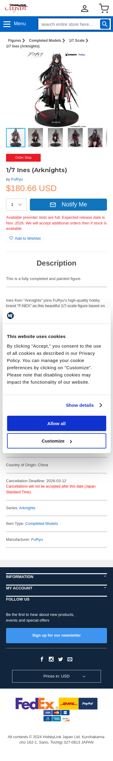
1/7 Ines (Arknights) (22, 46)
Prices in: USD (56, 676)
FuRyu (17, 179)
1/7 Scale (76, 40)
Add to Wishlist (25, 238)
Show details (80, 405)
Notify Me (68, 204)
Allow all (56, 423)
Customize (57, 440)
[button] (96, 62)
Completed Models (45, 40)
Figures (14, 40)
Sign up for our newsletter (56, 635)
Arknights (27, 508)
